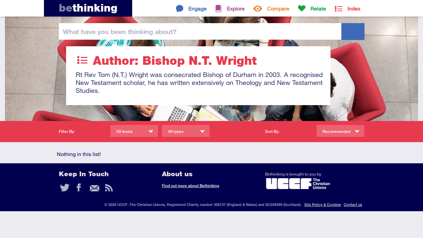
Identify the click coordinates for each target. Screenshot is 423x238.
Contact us (353, 204)
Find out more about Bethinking (190, 185)
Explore (236, 8)
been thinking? (119, 31)
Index (353, 8)
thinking (88, 7)
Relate (318, 8)
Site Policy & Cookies (322, 204)
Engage (197, 8)
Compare (278, 8)
